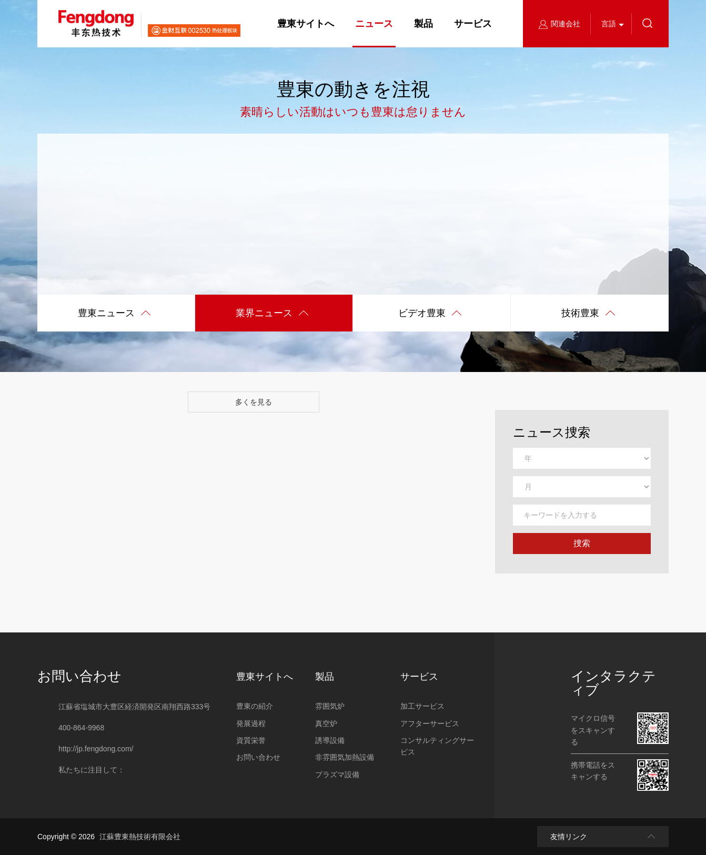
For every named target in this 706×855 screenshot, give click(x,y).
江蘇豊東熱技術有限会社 (139, 836)
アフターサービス (429, 723)
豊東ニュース (114, 313)
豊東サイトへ (305, 23)
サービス (473, 23)
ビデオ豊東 (430, 313)
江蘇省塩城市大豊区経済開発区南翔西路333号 (134, 706)
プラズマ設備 (337, 774)
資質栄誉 (251, 740)
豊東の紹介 (254, 706)
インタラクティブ (613, 683)
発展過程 (251, 723)
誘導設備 (330, 740)
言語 (608, 23)
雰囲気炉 (330, 706)
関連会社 (559, 23)
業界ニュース (272, 313)
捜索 (581, 543)
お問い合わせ (79, 676)
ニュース (374, 23)
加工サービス (422, 706)
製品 (423, 23)
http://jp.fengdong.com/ (95, 749)
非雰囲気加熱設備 (344, 757)
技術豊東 (588, 313)
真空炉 (326, 723)
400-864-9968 (81, 727)
